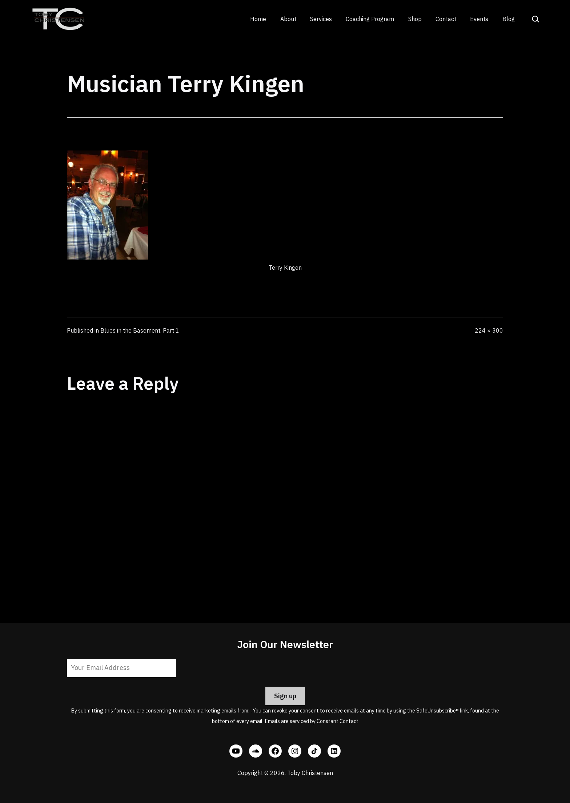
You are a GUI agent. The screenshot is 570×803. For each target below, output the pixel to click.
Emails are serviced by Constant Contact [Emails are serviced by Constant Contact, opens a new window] (311, 721)
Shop (415, 19)
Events (479, 19)
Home (258, 19)
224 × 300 (489, 330)
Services (321, 19)
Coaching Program (370, 19)
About (288, 19)
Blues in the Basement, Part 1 (139, 330)
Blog (508, 19)
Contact (445, 19)
